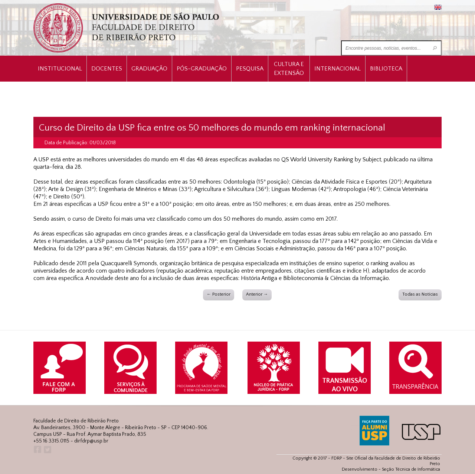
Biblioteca (386, 68)
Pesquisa (249, 68)
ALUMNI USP (374, 430)
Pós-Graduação (202, 68)
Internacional (337, 68)
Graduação (149, 68)
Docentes (106, 68)
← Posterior (218, 294)
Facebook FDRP (36, 449)
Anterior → (257, 294)
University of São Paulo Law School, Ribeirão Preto (127, 28)
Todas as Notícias (420, 294)
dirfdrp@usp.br (91, 441)
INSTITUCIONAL (60, 68)
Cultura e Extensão (289, 68)
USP (421, 432)
